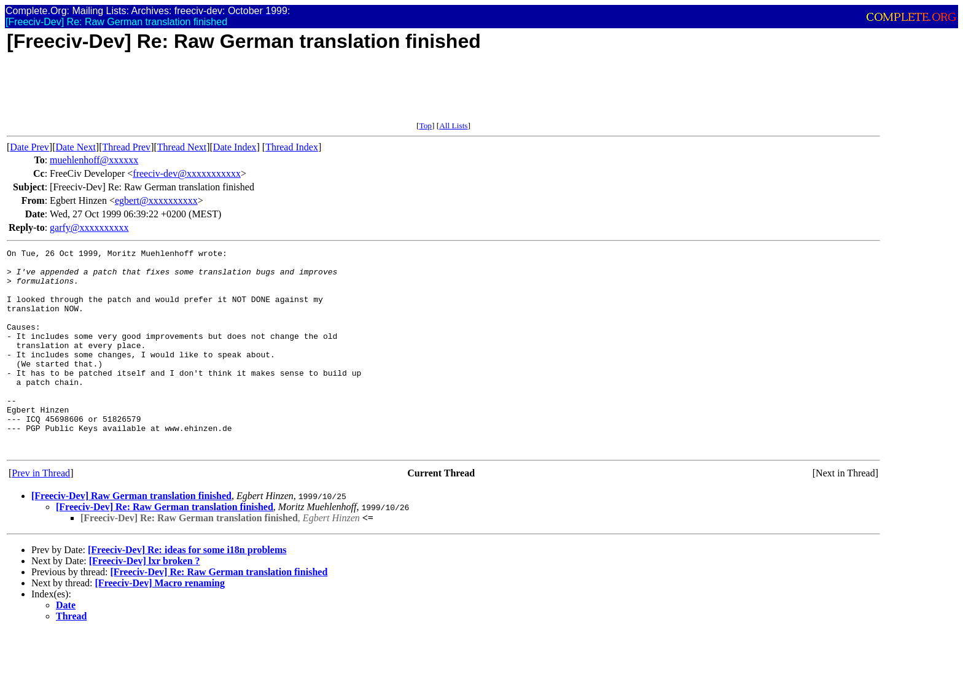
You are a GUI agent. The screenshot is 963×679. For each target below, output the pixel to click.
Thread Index (291, 147)
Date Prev (29, 147)
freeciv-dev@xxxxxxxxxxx (187, 173)
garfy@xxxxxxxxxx (89, 227)
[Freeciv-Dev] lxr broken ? (144, 601)
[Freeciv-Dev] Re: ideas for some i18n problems (187, 590)
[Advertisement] (230, 93)
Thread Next (181, 147)
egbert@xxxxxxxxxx (156, 200)
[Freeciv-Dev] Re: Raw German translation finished (164, 547)
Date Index (235, 147)
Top (425, 125)
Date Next (76, 147)
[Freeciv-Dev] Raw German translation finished (131, 536)
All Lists (453, 125)
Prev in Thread (41, 513)
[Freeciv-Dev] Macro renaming (160, 623)
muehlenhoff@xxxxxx (94, 160)
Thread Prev (126, 147)
